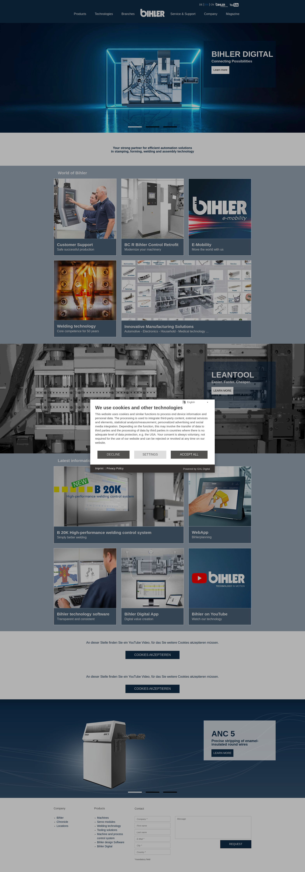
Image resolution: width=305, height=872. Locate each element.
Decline (113, 454)
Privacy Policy (115, 468)
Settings (150, 454)
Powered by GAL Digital (196, 468)
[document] (152, 427)
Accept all (189, 454)
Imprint (99, 468)
